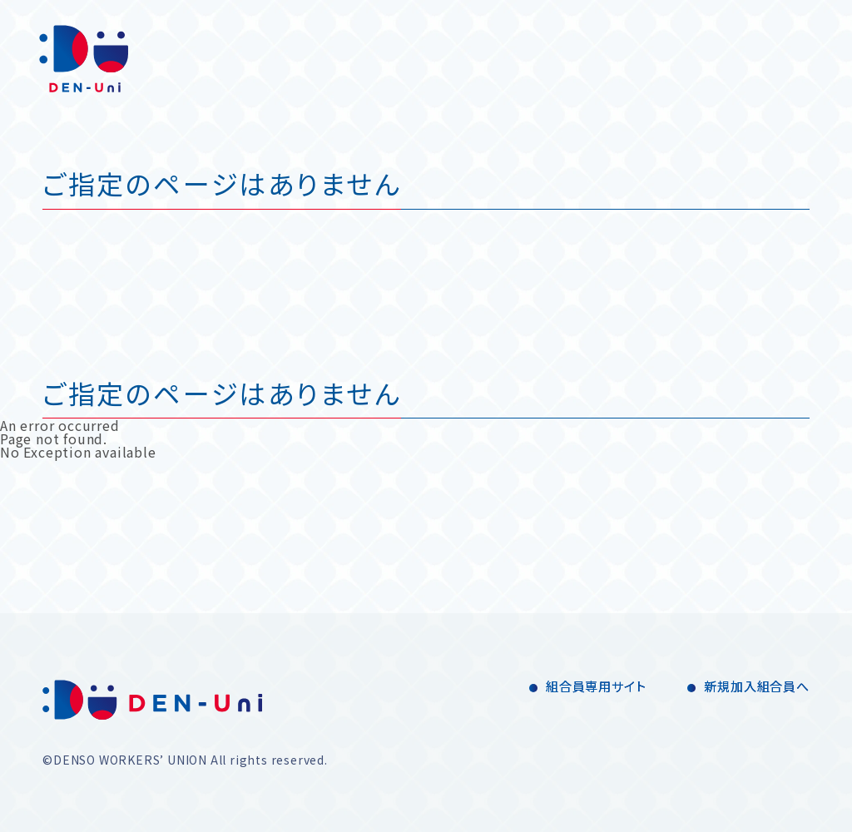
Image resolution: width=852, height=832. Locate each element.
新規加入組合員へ (756, 686)
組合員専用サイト (596, 686)
